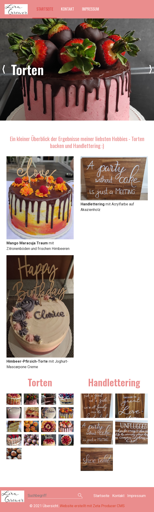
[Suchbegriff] (55, 496)
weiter (150, 69)
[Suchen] (80, 496)
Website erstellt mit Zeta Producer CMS (92, 506)
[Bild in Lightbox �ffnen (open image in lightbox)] (13, 399)
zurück (3, 69)
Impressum (90, 9)
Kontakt (67, 9)
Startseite (44, 9)
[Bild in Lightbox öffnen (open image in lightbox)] (40, 197)
